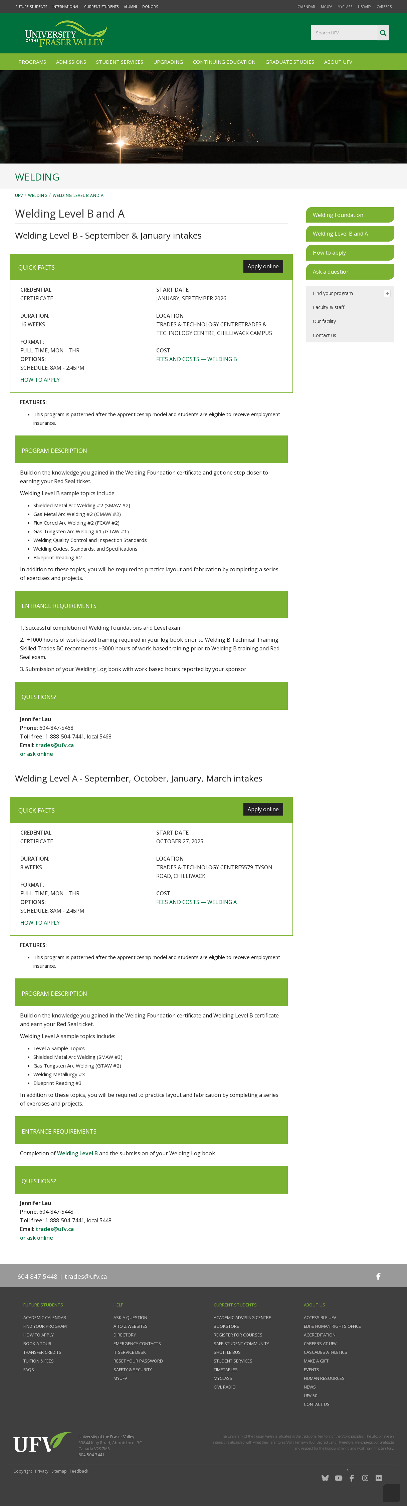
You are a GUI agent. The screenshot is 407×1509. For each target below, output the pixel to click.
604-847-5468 (56, 727)
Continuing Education (224, 61)
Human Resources (324, 1378)
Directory (125, 1335)
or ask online (36, 754)
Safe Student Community (241, 1343)
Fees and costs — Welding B (196, 359)
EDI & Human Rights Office (332, 1326)
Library (364, 6)
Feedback (79, 1471)
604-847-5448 (56, 1211)
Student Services (119, 61)
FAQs (28, 1370)
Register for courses (238, 1335)
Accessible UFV (320, 1317)
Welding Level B (77, 1153)
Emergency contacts (137, 1343)
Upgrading (168, 61)
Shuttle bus (227, 1352)
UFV (19, 195)
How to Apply (38, 1335)
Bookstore (226, 1326)
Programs (32, 61)
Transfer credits (42, 1352)
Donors (150, 6)
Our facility (324, 321)
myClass (345, 6)
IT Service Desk (130, 1352)
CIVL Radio (225, 1387)
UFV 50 (310, 1396)
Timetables (226, 1370)
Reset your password (138, 1361)
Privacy (41, 1471)
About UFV (338, 61)
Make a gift (316, 1361)
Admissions (71, 61)
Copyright (22, 1471)
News (310, 1387)
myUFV (326, 6)
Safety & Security (133, 1370)
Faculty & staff (328, 307)
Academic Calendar (44, 1317)
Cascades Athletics (325, 1352)
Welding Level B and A (78, 195)
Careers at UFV (320, 1343)
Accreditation (320, 1335)
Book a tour (37, 1343)
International (65, 6)
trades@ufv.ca (55, 745)
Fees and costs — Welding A (196, 902)
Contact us (324, 335)
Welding (37, 195)
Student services (233, 1361)
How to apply (40, 379)
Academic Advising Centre (242, 1317)
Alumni (130, 6)
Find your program (333, 293)
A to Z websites (131, 1326)
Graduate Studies (289, 61)
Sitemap (59, 1471)
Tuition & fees (38, 1361)
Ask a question (130, 1317)
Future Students (31, 6)
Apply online (263, 266)
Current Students (101, 6)
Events (311, 1370)
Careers (384, 6)
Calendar (306, 6)
